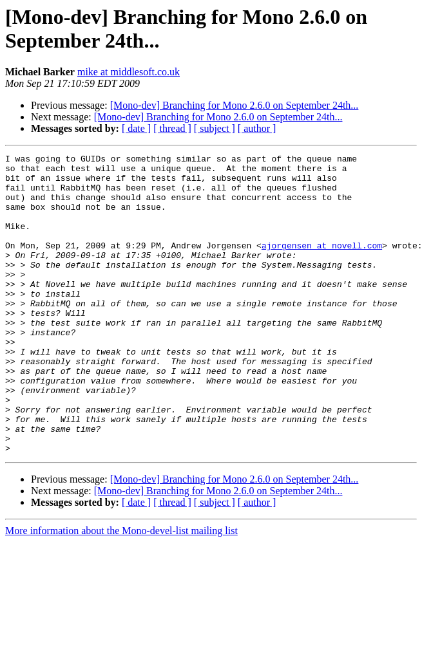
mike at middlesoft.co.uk (128, 71)
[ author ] (257, 128)
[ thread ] (172, 128)
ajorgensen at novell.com (322, 264)
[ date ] (136, 128)
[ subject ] (214, 128)
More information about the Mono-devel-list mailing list (121, 590)
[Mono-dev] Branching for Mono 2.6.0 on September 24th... (234, 105)
